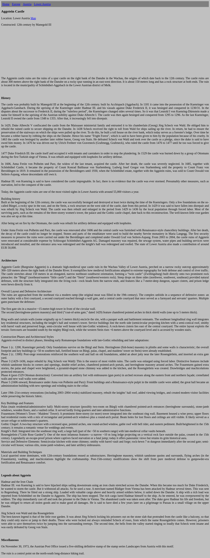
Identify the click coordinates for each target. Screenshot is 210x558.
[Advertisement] (88, 53)
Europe (16, 4)
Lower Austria (42, 4)
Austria (27, 4)
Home (5, 4)
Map (33, 18)
